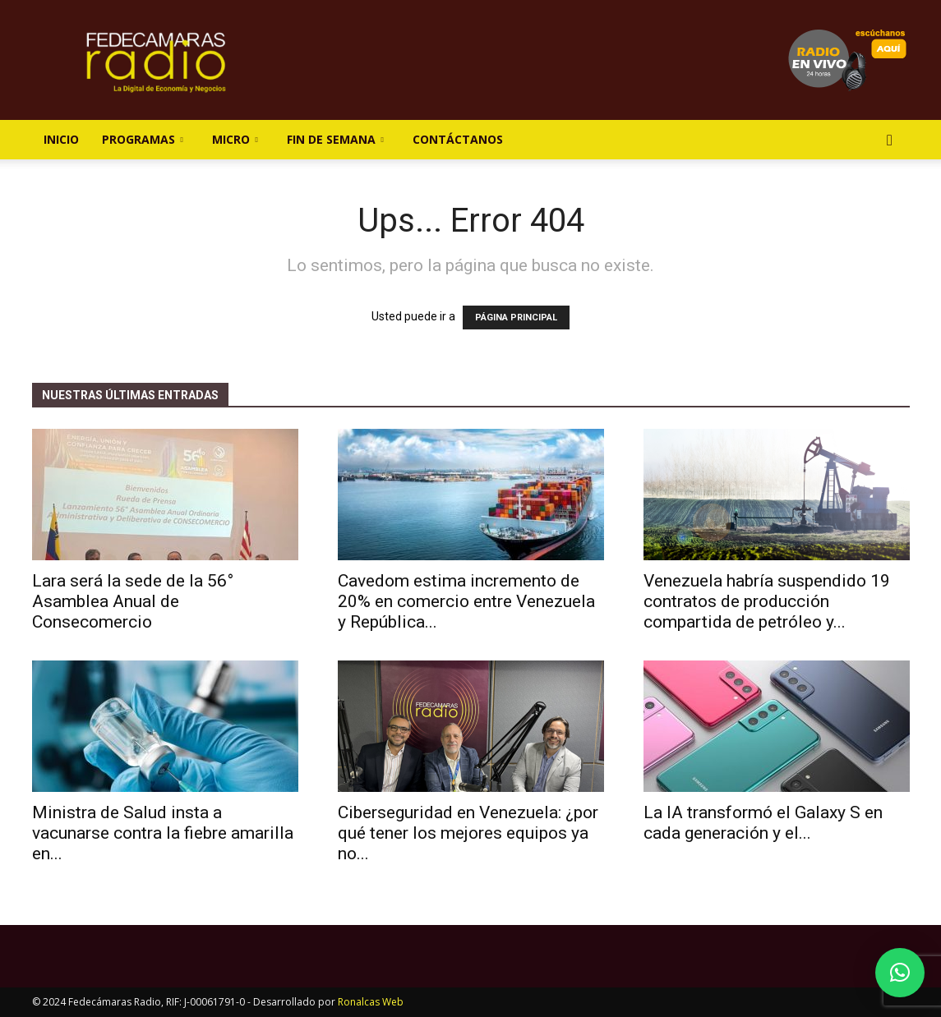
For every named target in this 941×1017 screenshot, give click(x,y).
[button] (890, 141)
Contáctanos (458, 139)
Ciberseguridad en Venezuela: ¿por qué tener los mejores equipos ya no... (468, 833)
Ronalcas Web (371, 1002)
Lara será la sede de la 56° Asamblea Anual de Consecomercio (132, 601)
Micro (235, 139)
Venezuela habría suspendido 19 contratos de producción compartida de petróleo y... (766, 601)
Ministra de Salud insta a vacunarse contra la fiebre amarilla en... (162, 833)
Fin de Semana (335, 139)
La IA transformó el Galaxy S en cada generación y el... (763, 823)
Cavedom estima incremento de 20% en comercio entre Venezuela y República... (466, 601)
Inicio (61, 139)
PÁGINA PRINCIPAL (516, 317)
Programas (142, 139)
